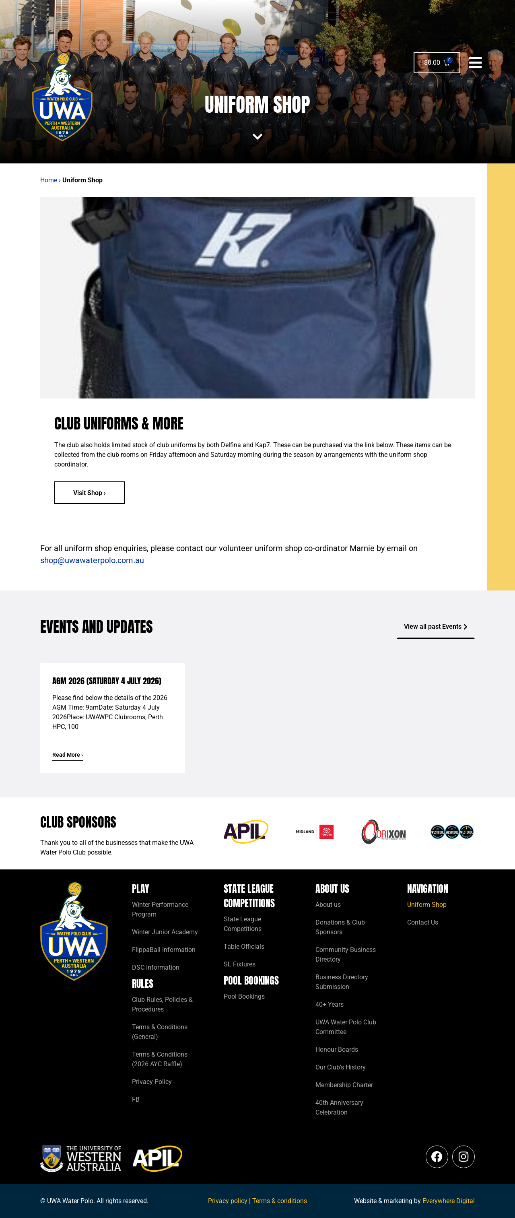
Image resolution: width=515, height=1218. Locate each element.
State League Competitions (243, 924)
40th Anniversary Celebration (339, 1107)
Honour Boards (336, 1049)
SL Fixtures (239, 964)
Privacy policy (227, 1201)
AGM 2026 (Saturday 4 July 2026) (106, 681)
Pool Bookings (244, 996)
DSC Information (155, 967)
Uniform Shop (427, 904)
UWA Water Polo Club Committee (345, 1027)
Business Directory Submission (341, 982)
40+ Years (329, 1004)
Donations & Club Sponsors (340, 927)
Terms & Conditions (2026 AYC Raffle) (159, 1059)
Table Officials (244, 946)
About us (328, 904)
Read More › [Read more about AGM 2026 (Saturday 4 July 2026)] (67, 754)
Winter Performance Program (160, 909)
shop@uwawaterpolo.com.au (92, 560)
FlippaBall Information (164, 950)
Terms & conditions (279, 1201)
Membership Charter (344, 1085)
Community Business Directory (345, 954)
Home (48, 180)
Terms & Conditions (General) (159, 1031)
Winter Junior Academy (165, 932)
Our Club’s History (340, 1067)
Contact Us (422, 922)
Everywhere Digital (448, 1201)
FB (136, 1099)
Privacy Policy (152, 1082)
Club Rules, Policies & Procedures (162, 1004)
